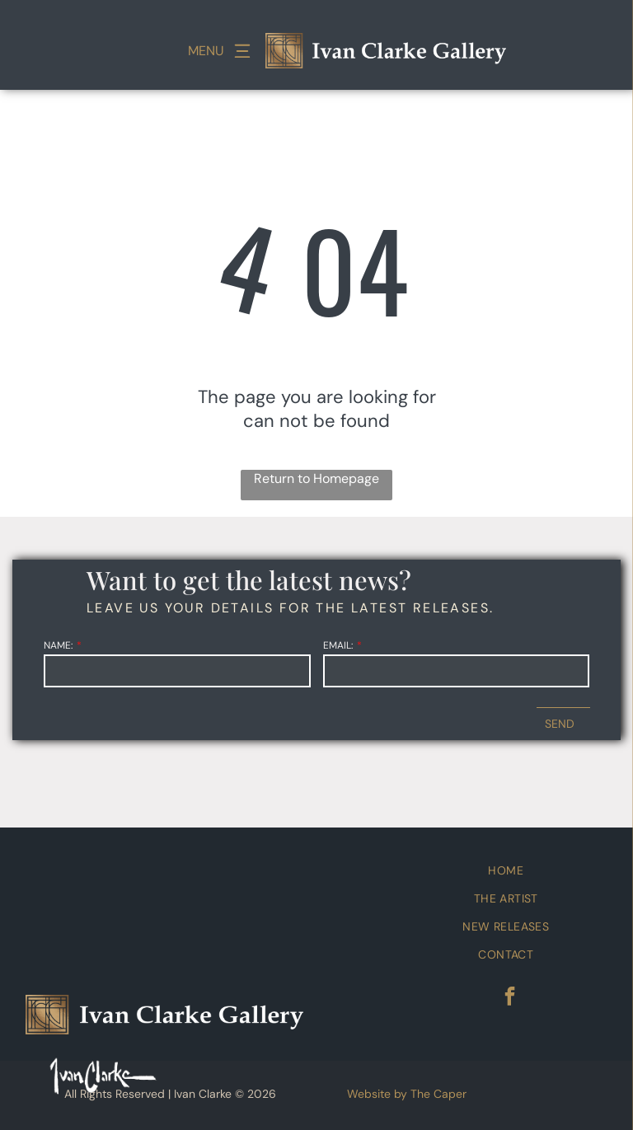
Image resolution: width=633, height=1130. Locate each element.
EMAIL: (338, 645)
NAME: (58, 645)
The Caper (438, 1093)
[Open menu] (242, 51)
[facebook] (509, 998)
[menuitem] (506, 870)
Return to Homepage (316, 478)
